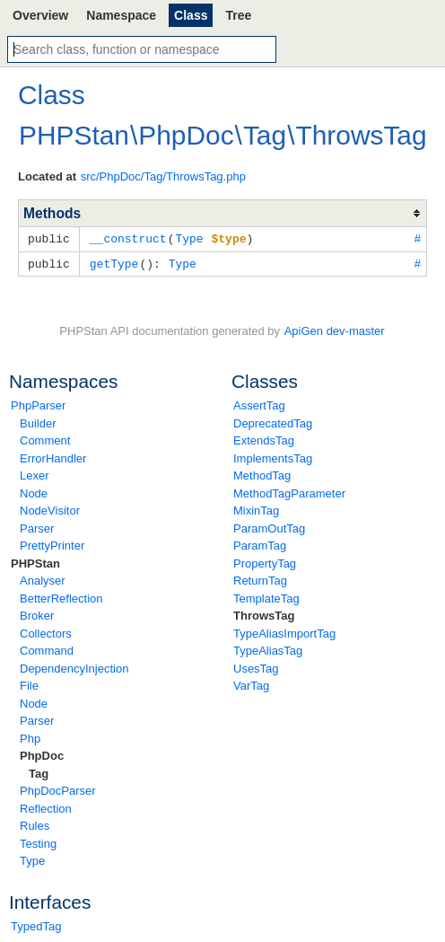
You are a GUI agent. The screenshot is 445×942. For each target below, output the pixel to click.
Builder (38, 421)
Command (47, 649)
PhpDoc (42, 754)
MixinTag (256, 508)
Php (30, 737)
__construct (128, 238)
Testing (38, 842)
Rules (34, 824)
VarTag (251, 684)
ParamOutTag (269, 526)
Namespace (121, 15)
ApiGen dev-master (334, 329)
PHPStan (35, 561)
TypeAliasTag (267, 649)
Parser (37, 526)
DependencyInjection (74, 666)
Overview (40, 15)
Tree (238, 15)
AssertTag (259, 403)
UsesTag (256, 666)
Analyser (42, 578)
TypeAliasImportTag (284, 631)
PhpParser (38, 403)
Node (34, 491)
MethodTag (262, 473)
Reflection (46, 807)
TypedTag (36, 924)
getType (114, 262)
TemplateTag (266, 596)
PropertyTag (264, 561)
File (29, 684)
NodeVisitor (50, 508)
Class (190, 15)
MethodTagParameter (289, 491)
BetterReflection (61, 596)
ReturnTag (260, 578)
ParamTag (259, 543)
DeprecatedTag (272, 421)
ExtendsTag (263, 438)
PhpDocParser (58, 789)
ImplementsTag (272, 456)
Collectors (46, 631)
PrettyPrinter (52, 543)
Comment (45, 438)
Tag (38, 772)
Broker (37, 614)
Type (32, 859)
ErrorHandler (53, 456)
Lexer (34, 473)
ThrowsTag (263, 614)
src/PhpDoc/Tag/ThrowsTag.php (163, 176)
